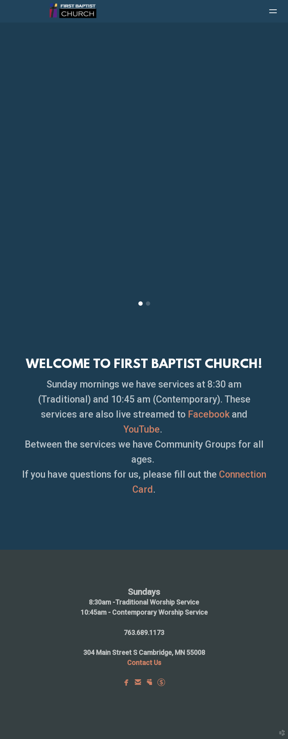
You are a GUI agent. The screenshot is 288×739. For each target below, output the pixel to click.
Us (144, 663)
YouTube (141, 429)
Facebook (210, 414)
